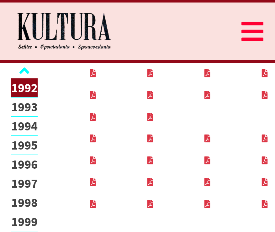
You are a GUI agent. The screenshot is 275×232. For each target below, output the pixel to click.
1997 (24, 183)
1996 (24, 164)
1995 (24, 145)
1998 (24, 202)
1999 (24, 221)
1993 (24, 107)
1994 (24, 126)
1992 (24, 88)
